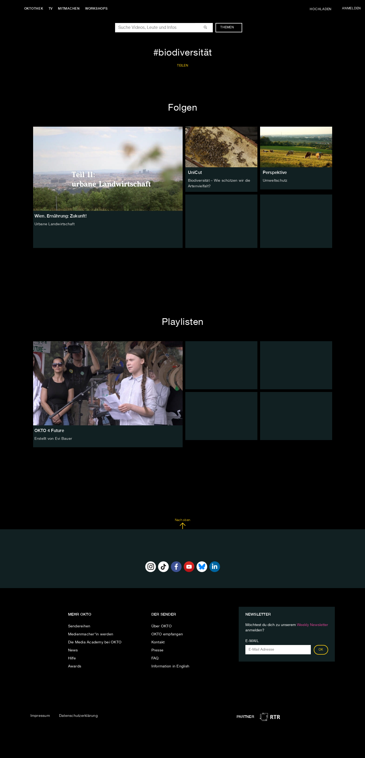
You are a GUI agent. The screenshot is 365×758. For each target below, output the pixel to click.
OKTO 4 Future (49, 430)
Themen (229, 27)
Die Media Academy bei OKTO (95, 642)
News (73, 650)
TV (52, 8)
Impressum (40, 715)
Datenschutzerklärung (78, 715)
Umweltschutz (275, 180)
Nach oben (182, 523)
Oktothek (34, 8)
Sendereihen (79, 626)
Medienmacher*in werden (90, 634)
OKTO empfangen (167, 634)
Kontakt (158, 642)
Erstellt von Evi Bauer (53, 438)
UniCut (195, 172)
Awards (74, 666)
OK (321, 649)
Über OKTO (161, 626)
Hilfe (72, 658)
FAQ (155, 658)
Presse (157, 650)
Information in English (170, 666)
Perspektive (275, 172)
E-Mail (252, 640)
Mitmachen (70, 8)
